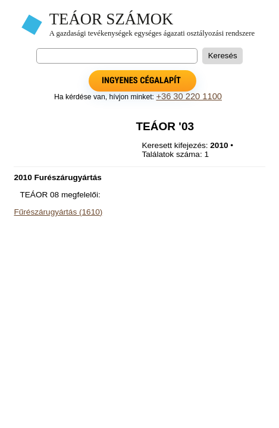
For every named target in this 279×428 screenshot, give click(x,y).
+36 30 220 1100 (189, 96)
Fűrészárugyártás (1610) (58, 211)
